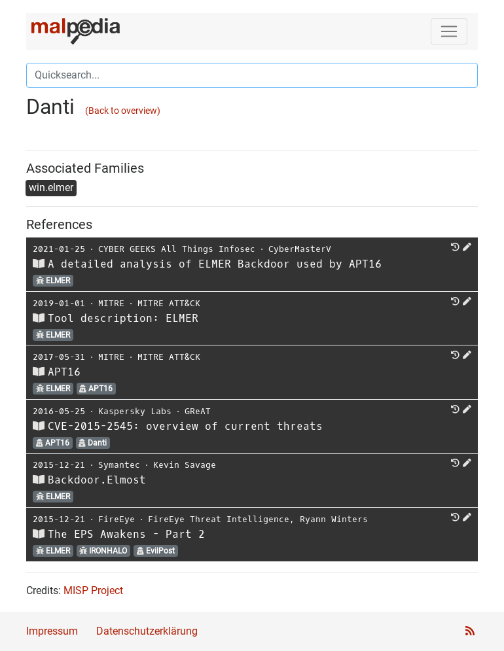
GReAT (198, 411)
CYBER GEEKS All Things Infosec (176, 249)
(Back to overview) (122, 110)
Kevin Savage (184, 464)
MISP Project (93, 590)
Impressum (52, 631)
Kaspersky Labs (134, 411)
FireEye (116, 519)
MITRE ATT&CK (168, 303)
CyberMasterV (299, 249)
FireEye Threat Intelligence (218, 519)
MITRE (111, 303)
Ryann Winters (334, 519)
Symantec (119, 464)
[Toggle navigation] (449, 31)
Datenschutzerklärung (147, 631)
